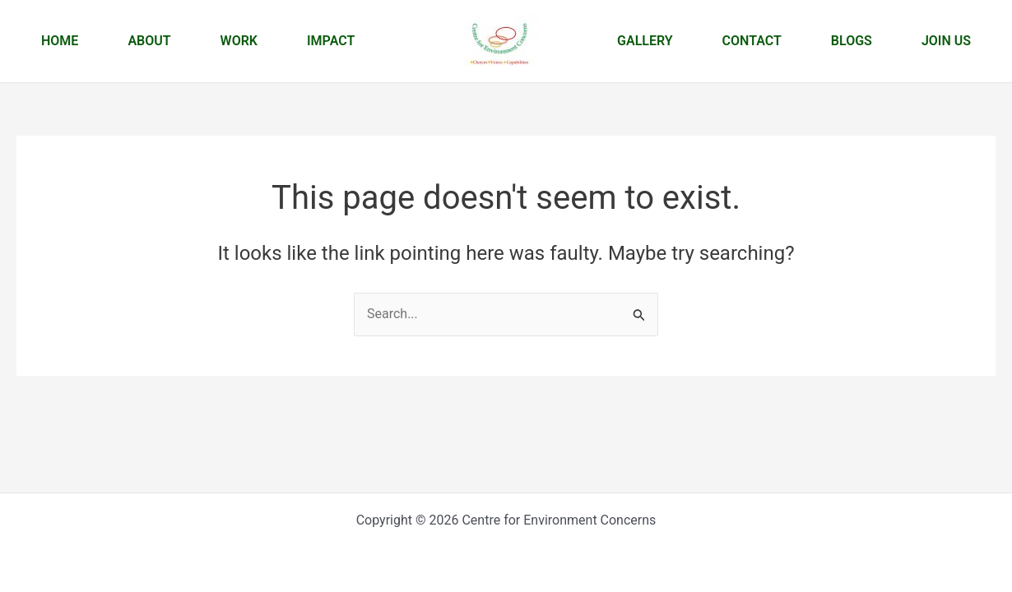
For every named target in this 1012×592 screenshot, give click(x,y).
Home (59, 41)
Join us (946, 41)
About (149, 41)
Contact (752, 41)
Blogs (851, 41)
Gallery (645, 41)
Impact (331, 41)
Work (239, 41)
